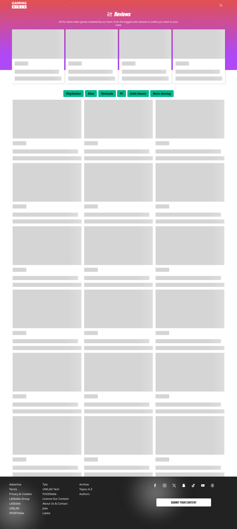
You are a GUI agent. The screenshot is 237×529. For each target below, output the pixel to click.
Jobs (45, 508)
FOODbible (50, 494)
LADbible (15, 503)
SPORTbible (16, 513)
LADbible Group (19, 499)
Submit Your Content (184, 502)
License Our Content (56, 499)
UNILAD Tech (51, 489)
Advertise (15, 484)
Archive (84, 484)
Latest (46, 513)
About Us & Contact (55, 503)
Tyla (45, 484)
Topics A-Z (85, 489)
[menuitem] (73, 93)
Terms (13, 489)
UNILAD (14, 508)
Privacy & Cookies (20, 494)
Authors (84, 494)
